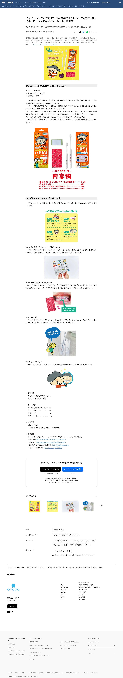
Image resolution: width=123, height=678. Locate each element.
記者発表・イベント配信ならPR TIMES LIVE (41, 649)
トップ (10, 567)
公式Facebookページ (93, 642)
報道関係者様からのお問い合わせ (54, 673)
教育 (65, 545)
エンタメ (31, 6)
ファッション (50, 6)
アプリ (25, 6)
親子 (87, 545)
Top (3, 6)
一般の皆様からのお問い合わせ (89, 673)
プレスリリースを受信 (93, 2)
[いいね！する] (74, 31)
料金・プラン (11, 647)
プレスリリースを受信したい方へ (16, 651)
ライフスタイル (61, 6)
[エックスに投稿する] (79, 31)
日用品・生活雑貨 (59, 535)
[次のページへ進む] (101, 505)
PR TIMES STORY (34, 642)
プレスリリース (19, 567)
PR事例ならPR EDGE (65, 649)
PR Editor (32, 659)
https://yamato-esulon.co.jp (60, 445)
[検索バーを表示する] (120, 2)
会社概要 (10, 673)
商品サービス (57, 530)
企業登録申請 (106, 2)
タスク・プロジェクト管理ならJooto (69, 642)
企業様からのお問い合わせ (72, 673)
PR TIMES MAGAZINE (35, 652)
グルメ (77, 6)
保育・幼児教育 (73, 535)
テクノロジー (10, 6)
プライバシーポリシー (20, 673)
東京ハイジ (57, 545)
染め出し (92, 540)
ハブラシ (82, 540)
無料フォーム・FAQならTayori (68, 645)
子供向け (80, 545)
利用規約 (41, 673)
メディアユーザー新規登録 (72, 469)
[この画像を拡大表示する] (34, 506)
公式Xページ (91, 650)
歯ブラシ (73, 540)
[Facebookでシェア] (83, 31)
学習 (71, 545)
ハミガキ (56, 540)
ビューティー (40, 6)
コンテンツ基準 (32, 673)
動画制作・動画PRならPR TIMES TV (39, 645)
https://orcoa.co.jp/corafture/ (53, 448)
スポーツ (83, 6)
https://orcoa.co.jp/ (84, 582)
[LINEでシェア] (86, 31)
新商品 (65, 540)
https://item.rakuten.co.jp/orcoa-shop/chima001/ (45, 44)
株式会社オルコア (32, 567)
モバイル (18, 6)
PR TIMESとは (11, 644)
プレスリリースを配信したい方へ (16, 654)
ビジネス (70, 6)
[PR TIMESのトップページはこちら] (24, 2)
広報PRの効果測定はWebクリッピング (39, 656)
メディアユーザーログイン (50, 469)
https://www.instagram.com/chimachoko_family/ (51, 442)
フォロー (12, 606)
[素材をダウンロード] (92, 31)
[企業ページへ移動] (13, 587)
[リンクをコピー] (95, 31)
